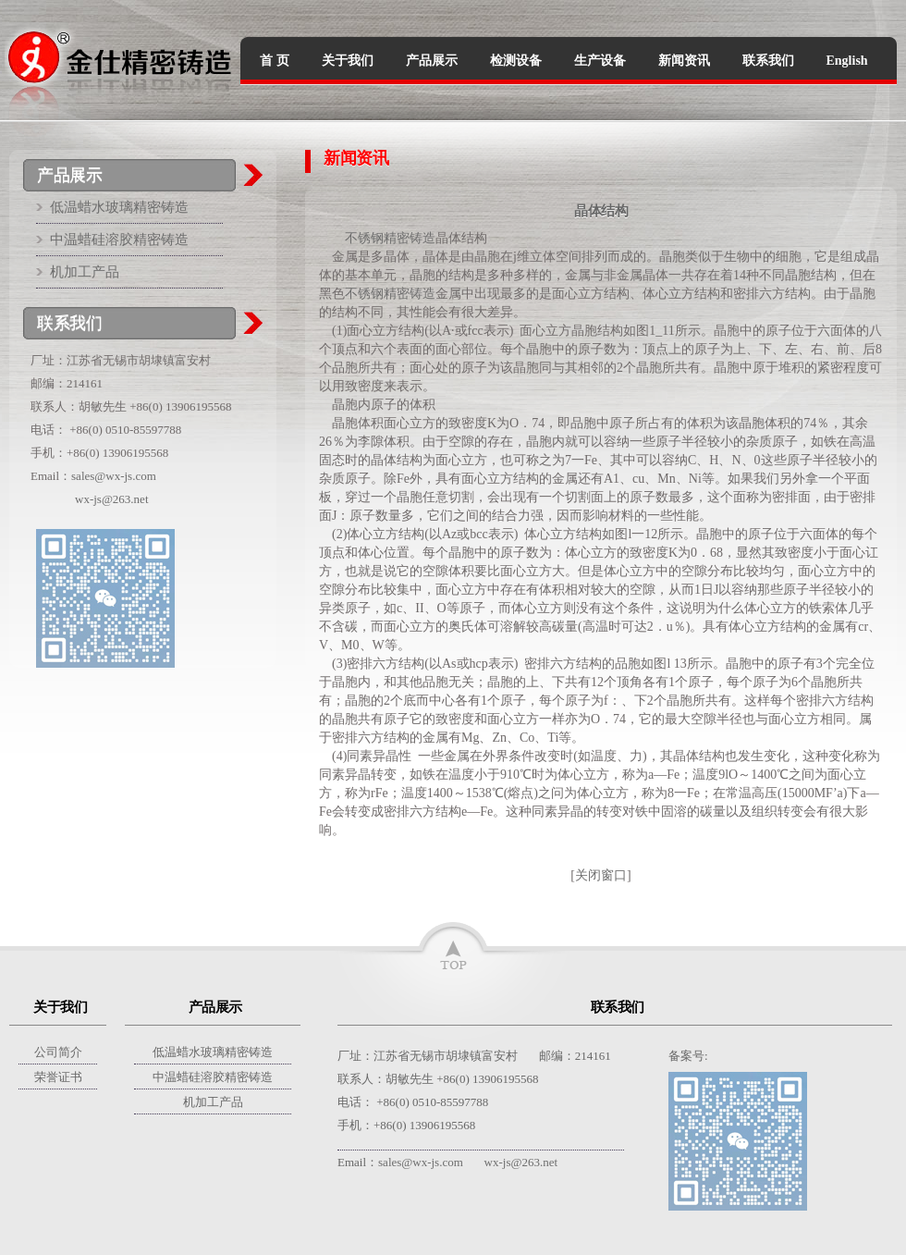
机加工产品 (84, 272)
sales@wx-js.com (113, 476)
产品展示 (432, 61)
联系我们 (768, 61)
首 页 (274, 61)
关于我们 (347, 61)
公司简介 (58, 1052)
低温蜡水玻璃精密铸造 (119, 207)
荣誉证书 (58, 1077)
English (847, 61)
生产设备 (600, 61)
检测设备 (516, 61)
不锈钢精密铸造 (390, 238)
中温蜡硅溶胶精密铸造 (119, 239)
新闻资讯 (684, 61)
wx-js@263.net (112, 499)
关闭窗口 (601, 875)
